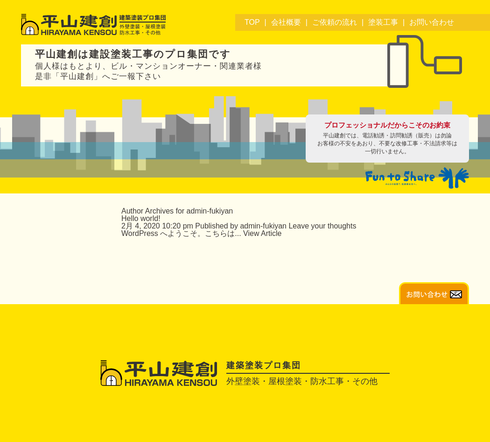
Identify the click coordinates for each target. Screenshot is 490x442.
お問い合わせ (431, 22)
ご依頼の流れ (334, 22)
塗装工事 (383, 22)
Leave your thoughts (322, 226)
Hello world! (141, 218)
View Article (262, 233)
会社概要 (286, 22)
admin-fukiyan (263, 226)
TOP (252, 22)
